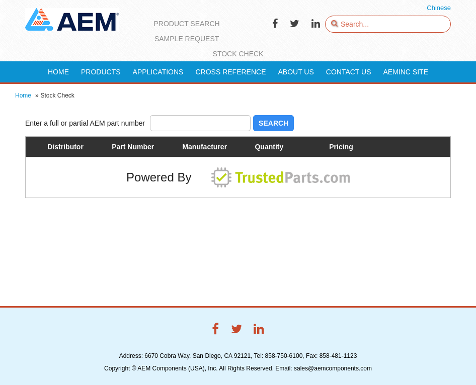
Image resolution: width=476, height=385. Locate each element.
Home (23, 95)
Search (273, 123)
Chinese (439, 8)
